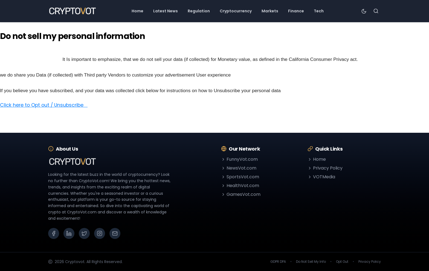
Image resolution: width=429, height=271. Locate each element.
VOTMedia (321, 177)
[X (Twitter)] (84, 233)
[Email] (114, 233)
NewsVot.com (238, 168)
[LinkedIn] (68, 233)
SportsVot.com (240, 177)
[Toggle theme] (364, 10)
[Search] (376, 11)
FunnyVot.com (239, 159)
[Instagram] (99, 233)
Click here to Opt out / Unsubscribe (44, 105)
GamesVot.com (240, 194)
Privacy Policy (325, 168)
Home (317, 159)
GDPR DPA (278, 261)
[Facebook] (53, 233)
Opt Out (342, 261)
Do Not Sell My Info (311, 261)
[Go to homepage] (72, 10)
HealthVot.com (240, 185)
